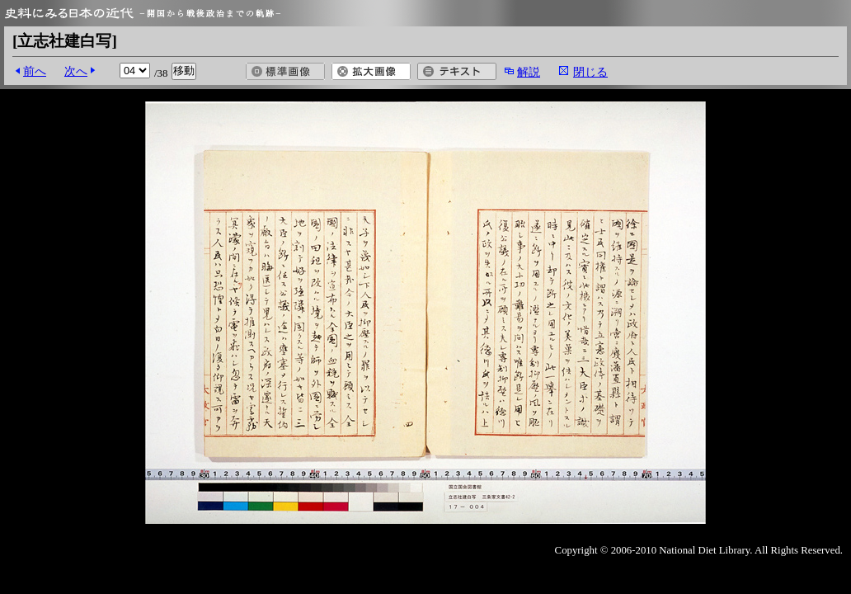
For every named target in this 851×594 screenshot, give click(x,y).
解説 (528, 71)
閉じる (590, 71)
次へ (75, 71)
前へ (34, 71)
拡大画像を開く (371, 71)
